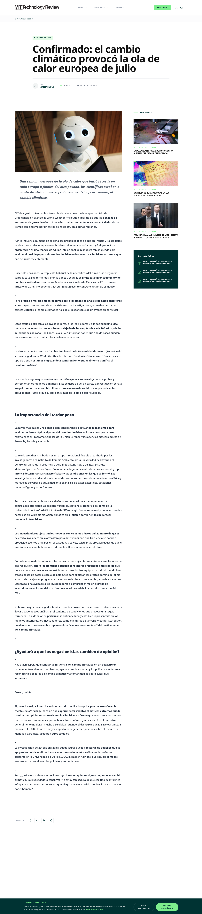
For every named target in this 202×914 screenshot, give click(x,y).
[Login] (176, 7)
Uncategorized (42, 38)
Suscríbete (162, 8)
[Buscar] (181, 7)
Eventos (119, 8)
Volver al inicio (24, 19)
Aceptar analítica (167, 907)
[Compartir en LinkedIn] (44, 820)
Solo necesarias (144, 907)
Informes (101, 8)
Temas (83, 8)
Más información (94, 909)
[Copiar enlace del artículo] (51, 820)
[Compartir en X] (37, 820)
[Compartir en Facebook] (30, 820)
